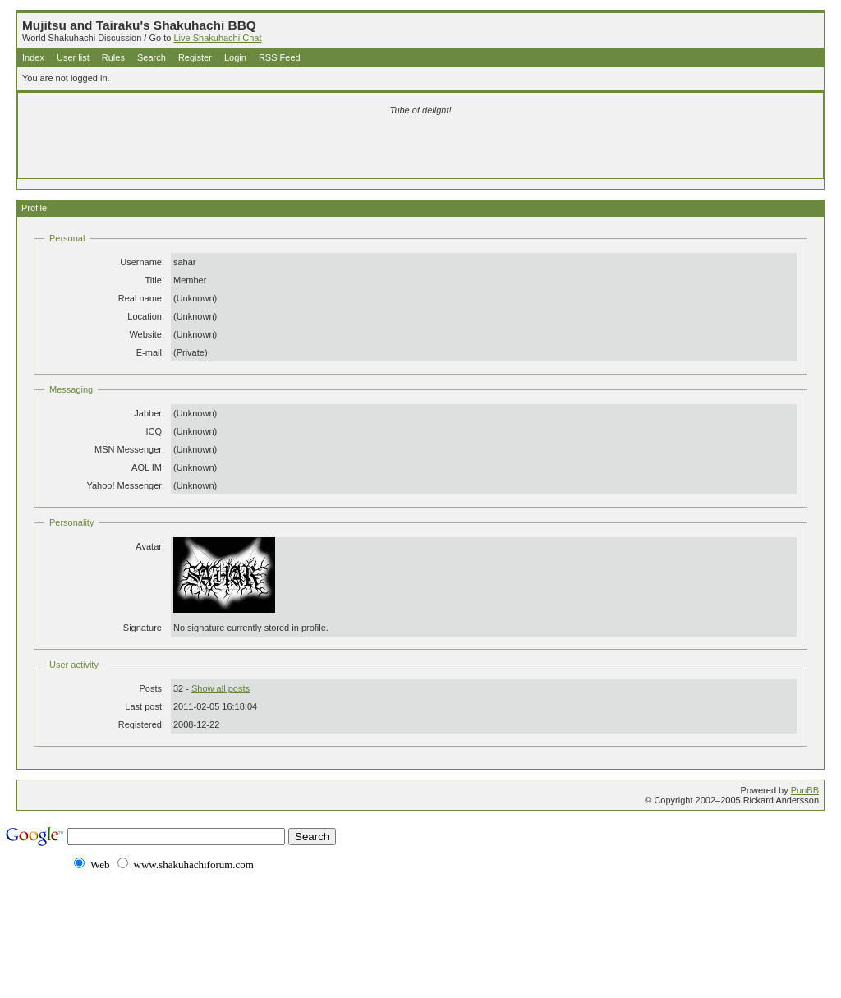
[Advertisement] (226, 149)
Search (151, 57)
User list (73, 57)
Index (33, 57)
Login (235, 57)
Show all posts (220, 688)
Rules (113, 57)
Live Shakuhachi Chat (217, 38)
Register (195, 57)
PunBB (805, 790)
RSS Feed (280, 57)
